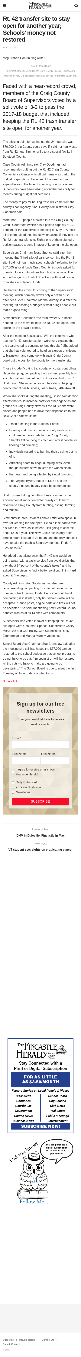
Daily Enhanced (26, 782)
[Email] (40, 744)
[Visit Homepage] (40, 5)
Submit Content (11, 1344)
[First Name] (26, 760)
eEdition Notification (29, 787)
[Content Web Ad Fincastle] (40, 1085)
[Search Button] (76, 5)
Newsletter (23, 792)
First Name (19, 753)
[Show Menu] (4, 5)
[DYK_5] (40, 1171)
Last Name (48, 753)
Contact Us (48, 1339)
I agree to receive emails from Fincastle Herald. (36, 772)
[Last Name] (55, 760)
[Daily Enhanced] (13, 782)
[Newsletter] (13, 792)
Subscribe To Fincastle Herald (19, 1339)
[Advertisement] (40, 904)
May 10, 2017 (10, 47)
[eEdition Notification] (13, 787)
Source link (10, 681)
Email (15, 738)
